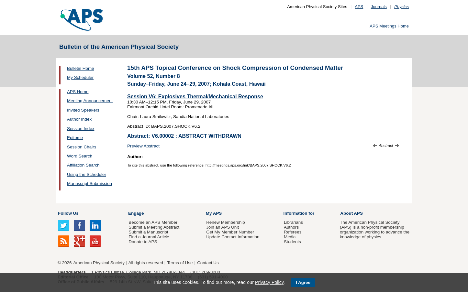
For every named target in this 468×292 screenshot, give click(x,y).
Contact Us (207, 262)
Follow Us (68, 213)
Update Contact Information (232, 236)
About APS (351, 213)
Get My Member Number (230, 232)
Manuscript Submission (89, 183)
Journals (379, 6)
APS (359, 6)
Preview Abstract (143, 146)
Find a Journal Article (148, 236)
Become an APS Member (152, 222)
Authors (291, 227)
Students (292, 241)
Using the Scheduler (86, 174)
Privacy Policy (269, 282)
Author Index (79, 119)
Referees (293, 232)
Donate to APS (142, 241)
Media (290, 236)
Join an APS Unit (222, 227)
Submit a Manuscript (148, 232)
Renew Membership (225, 222)
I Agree (303, 282)
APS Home (77, 91)
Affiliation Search (83, 165)
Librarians (293, 222)
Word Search (79, 156)
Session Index (80, 128)
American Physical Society (99, 262)
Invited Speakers (83, 110)
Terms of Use (180, 262)
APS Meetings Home (389, 26)
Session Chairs (81, 147)
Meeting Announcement (90, 100)
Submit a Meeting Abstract (153, 227)
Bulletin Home (80, 68)
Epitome (75, 137)
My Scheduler (80, 77)
